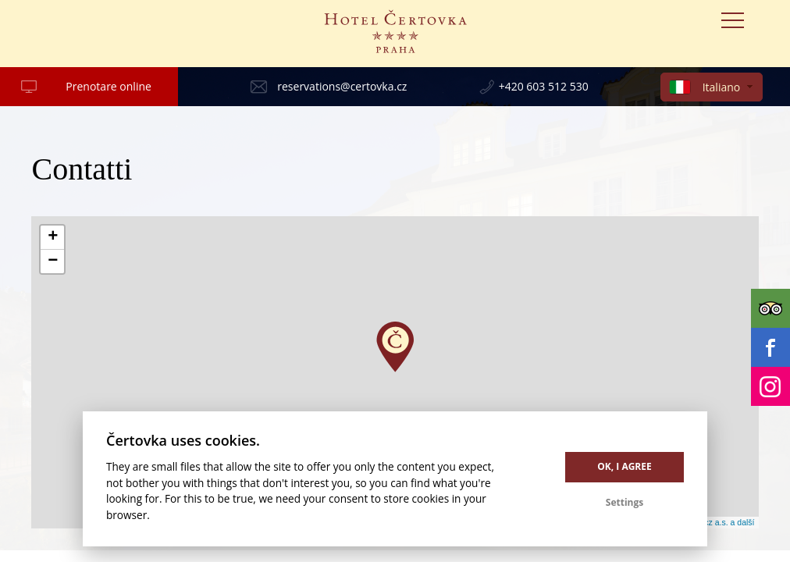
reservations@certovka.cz (342, 86)
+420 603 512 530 (544, 86)
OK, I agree (624, 466)
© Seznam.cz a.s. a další (709, 522)
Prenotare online (108, 86)
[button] (395, 347)
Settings (624, 502)
